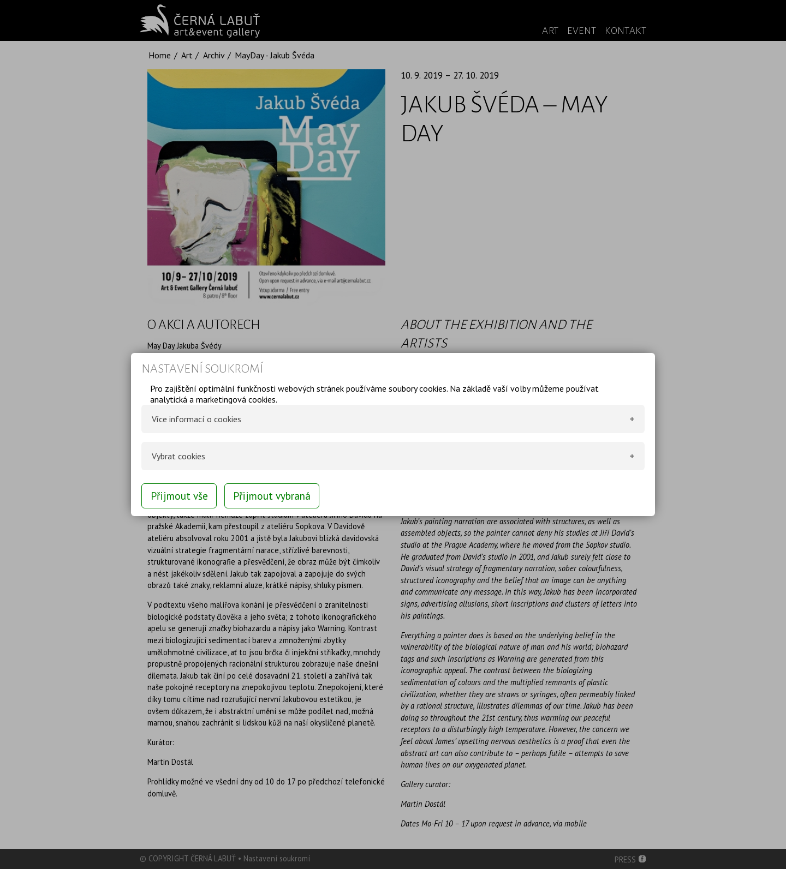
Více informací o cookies (196, 418)
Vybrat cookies (178, 456)
